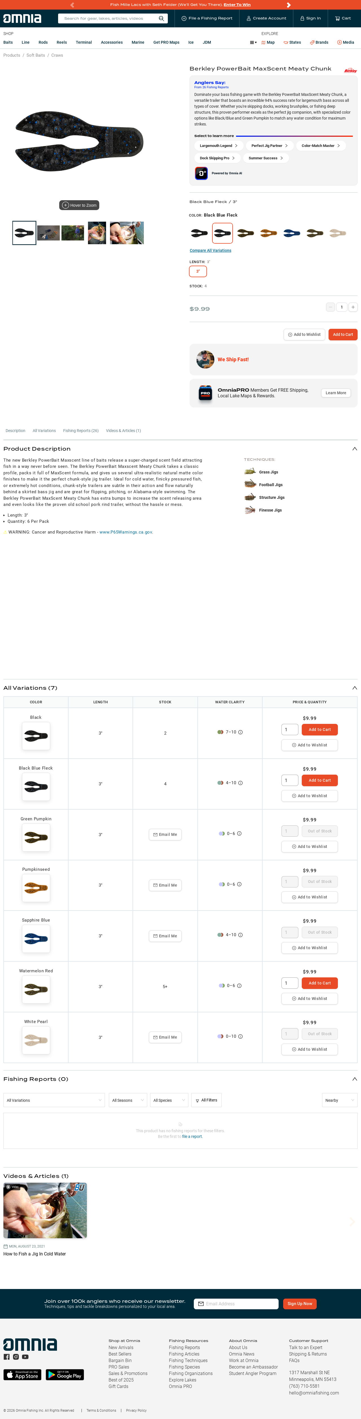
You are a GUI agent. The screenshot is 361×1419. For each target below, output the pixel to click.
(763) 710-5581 (304, 1386)
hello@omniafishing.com (314, 1393)
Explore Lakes (182, 1380)
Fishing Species (184, 1367)
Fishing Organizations (191, 1373)
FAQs (294, 1360)
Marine (138, 42)
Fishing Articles (184, 1354)
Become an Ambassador (253, 1367)
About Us (238, 1347)
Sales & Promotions (128, 1373)
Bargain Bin (120, 1360)
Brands (319, 42)
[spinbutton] (290, 729)
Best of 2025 (121, 1380)
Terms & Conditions (101, 1411)
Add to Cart (343, 334)
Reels (62, 42)
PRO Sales (119, 1367)
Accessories (112, 42)
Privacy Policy (136, 1411)
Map (268, 42)
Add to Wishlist (304, 334)
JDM (207, 42)
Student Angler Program (252, 1373)
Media (345, 42)
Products (11, 55)
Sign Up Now (301, 1303)
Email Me (165, 834)
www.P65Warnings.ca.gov (126, 532)
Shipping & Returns (308, 1354)
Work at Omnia (244, 1360)
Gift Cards (118, 1386)
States (292, 42)
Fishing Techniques (188, 1360)
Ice (191, 42)
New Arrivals (121, 1347)
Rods (43, 42)
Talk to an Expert (305, 1347)
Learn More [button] (336, 393)
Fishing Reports (184, 1347)
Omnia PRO (180, 1386)
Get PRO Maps (166, 42)
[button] (180, 448)
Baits (8, 42)
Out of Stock (320, 831)
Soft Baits (36, 55)
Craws (57, 55)
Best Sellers (120, 1354)
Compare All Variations (210, 250)
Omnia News (241, 1354)
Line (26, 42)
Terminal (84, 42)
